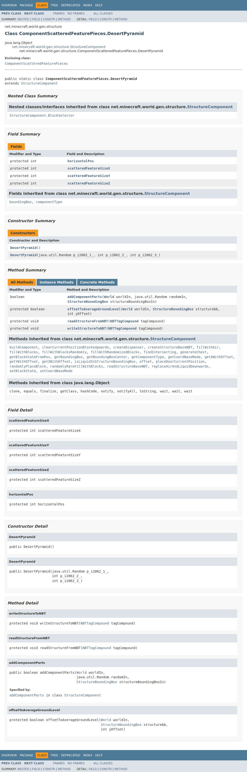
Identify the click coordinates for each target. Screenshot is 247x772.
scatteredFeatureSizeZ (89, 183)
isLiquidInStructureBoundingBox (105, 361)
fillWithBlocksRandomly (64, 352)
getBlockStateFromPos (29, 357)
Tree (54, 5)
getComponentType (147, 357)
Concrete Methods (97, 282)
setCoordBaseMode (56, 371)
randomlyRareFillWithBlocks (76, 366)
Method (64, 19)
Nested (23, 19)
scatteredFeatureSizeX (89, 168)
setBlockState (22, 371)
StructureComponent (39, 83)
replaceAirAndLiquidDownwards (180, 366)
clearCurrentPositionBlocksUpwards (75, 347)
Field (36, 19)
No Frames (76, 13)
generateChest (193, 352)
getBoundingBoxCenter (107, 357)
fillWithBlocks (23, 352)
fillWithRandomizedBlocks (115, 352)
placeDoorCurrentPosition (180, 361)
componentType (49, 202)
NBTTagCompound (124, 321)
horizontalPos (81, 161)
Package (26, 5)
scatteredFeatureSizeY (89, 176)
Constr (49, 19)
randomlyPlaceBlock (27, 366)
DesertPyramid (23, 248)
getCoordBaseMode (184, 357)
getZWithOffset (56, 361)
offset (145, 361)
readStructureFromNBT (88, 321)
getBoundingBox (68, 357)
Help (99, 5)
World (109, 297)
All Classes (103, 13)
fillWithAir (207, 347)
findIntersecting (160, 352)
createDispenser (128, 347)
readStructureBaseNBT (127, 366)
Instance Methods (56, 282)
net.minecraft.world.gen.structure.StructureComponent (58, 47)
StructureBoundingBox (88, 302)
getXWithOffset (219, 357)
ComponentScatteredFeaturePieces (36, 63)
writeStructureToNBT (87, 328)
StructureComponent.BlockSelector (42, 115)
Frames (59, 13)
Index (87, 5)
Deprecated (70, 5)
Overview (9, 5)
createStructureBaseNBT (170, 347)
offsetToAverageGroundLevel (94, 309)
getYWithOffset (23, 361)
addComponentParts (85, 297)
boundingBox (20, 202)
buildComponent (23, 347)
